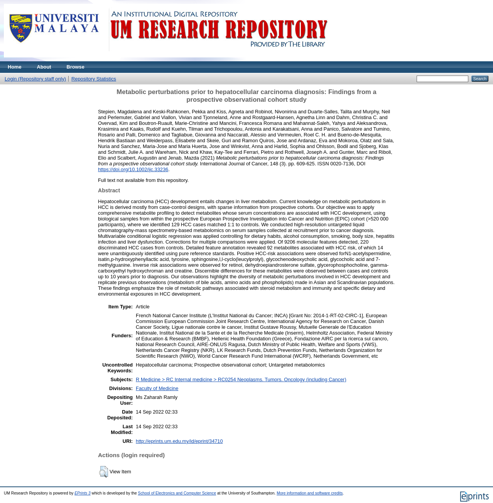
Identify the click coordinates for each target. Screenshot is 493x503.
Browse (75, 67)
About (44, 67)
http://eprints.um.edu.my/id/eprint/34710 (179, 441)
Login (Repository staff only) (35, 79)
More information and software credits (310, 493)
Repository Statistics (93, 79)
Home (15, 67)
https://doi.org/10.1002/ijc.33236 (133, 169)
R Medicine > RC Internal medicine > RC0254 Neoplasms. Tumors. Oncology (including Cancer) (241, 379)
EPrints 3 (82, 493)
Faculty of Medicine (157, 388)
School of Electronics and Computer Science (177, 493)
